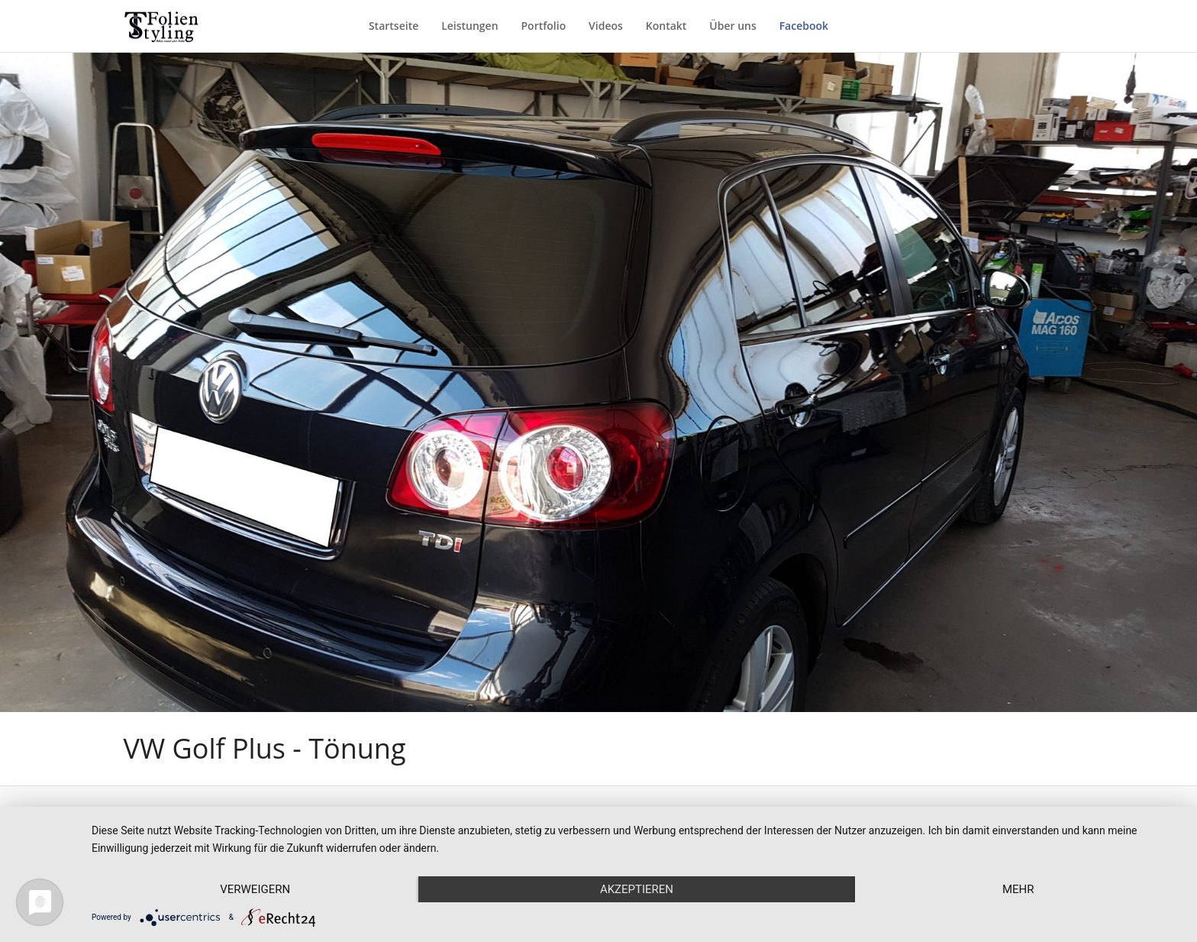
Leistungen (469, 25)
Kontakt (666, 25)
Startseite (393, 25)
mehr (1018, 889)
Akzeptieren (636, 889)
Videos (606, 25)
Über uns (732, 25)
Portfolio (543, 25)
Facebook (803, 25)
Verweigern (255, 889)
